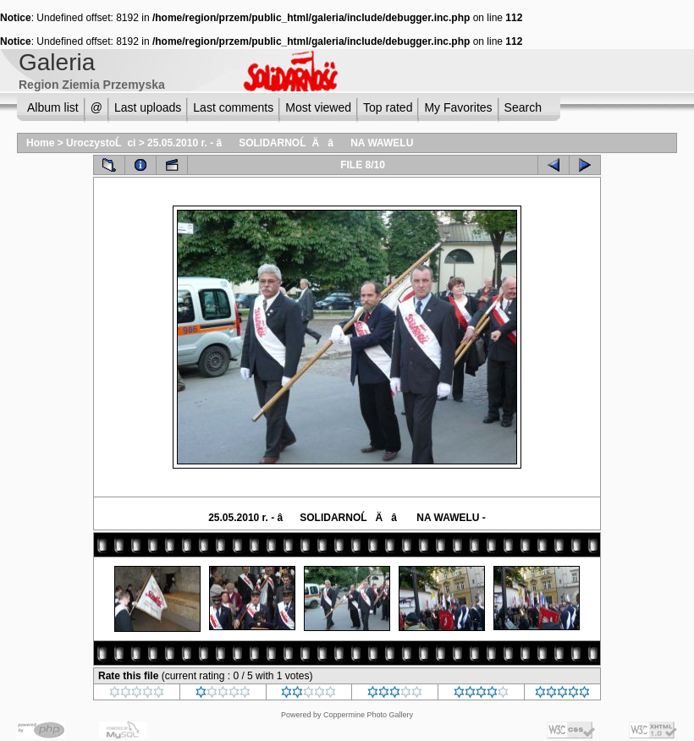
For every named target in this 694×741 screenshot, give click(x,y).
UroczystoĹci (100, 143)
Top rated (387, 107)
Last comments (233, 107)
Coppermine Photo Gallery (368, 715)
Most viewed (318, 107)
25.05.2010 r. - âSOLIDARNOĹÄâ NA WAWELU (280, 143)
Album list (53, 107)
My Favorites (458, 107)
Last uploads (147, 107)
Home (40, 143)
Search (523, 107)
